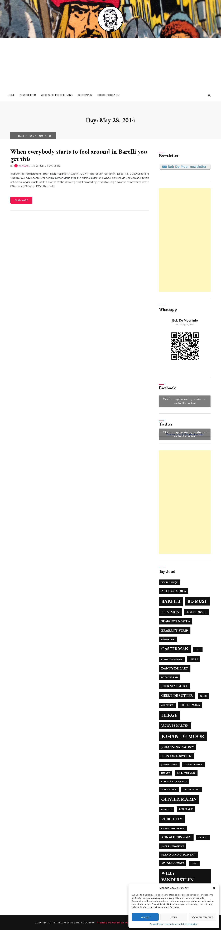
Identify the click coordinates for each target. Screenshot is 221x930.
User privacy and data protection (181, 924)
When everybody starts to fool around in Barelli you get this (78, 155)
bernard (24, 166)
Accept (145, 917)
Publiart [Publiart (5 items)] (186, 809)
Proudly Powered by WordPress (118, 922)
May (41, 135)
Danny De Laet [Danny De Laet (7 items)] (174, 668)
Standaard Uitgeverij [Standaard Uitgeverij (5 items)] (178, 854)
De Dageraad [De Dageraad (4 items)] (169, 677)
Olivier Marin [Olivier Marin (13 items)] (179, 799)
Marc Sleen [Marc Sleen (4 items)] (168, 789)
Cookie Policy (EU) (108, 95)
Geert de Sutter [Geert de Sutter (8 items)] (177, 695)
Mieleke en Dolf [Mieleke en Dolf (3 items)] (192, 789)
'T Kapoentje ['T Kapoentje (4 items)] (169, 582)
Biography (85, 95)
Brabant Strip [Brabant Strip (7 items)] (174, 630)
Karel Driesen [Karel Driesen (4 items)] (193, 764)
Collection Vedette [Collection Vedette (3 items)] (171, 659)
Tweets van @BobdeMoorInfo (185, 434)
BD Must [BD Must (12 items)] (197, 601)
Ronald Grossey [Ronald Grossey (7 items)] (176, 837)
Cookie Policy (156, 924)
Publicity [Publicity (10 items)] (171, 819)
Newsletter (28, 95)
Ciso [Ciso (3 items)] (198, 649)
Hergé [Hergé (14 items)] (169, 715)
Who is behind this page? (57, 95)
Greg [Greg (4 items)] (203, 695)
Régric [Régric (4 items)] (202, 837)
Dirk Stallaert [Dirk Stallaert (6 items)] (174, 686)
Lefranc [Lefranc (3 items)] (165, 773)
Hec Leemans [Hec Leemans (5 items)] (190, 705)
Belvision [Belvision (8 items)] (170, 611)
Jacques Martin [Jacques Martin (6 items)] (174, 725)
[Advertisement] (110, 64)
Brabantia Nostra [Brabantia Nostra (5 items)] (175, 621)
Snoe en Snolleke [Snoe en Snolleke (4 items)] (172, 846)
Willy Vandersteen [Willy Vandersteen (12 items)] (177, 876)
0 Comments (53, 166)
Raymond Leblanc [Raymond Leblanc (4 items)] (173, 828)
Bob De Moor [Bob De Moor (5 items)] (197, 612)
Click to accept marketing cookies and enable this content (184, 401)
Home (11, 95)
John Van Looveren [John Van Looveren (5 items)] (176, 756)
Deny (174, 917)
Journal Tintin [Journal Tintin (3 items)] (169, 764)
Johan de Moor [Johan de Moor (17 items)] (183, 736)
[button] (214, 888)
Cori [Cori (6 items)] (194, 659)
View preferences (202, 917)
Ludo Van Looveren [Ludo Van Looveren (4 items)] (174, 781)
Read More (21, 200)
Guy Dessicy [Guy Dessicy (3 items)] (167, 705)
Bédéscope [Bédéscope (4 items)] (168, 639)
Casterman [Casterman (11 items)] (174, 649)
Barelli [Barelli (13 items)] (170, 601)
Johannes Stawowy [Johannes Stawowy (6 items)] (177, 747)
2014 (32, 135)
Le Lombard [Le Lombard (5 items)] (186, 773)
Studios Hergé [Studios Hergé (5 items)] (172, 863)
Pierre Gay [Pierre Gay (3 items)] (166, 809)
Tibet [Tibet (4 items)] (194, 863)
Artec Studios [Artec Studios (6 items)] (173, 591)
